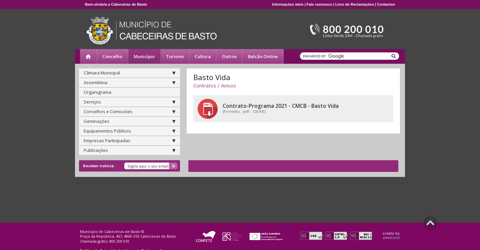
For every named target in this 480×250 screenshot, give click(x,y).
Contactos (386, 4)
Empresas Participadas (129, 141)
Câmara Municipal (129, 73)
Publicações (129, 150)
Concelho (112, 56)
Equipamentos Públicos (129, 131)
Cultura (203, 56)
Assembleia (129, 82)
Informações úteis (287, 4)
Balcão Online (263, 56)
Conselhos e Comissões (129, 111)
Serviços (129, 102)
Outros (229, 56)
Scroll (430, 223)
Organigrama (97, 92)
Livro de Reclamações (354, 4)
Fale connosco (319, 4)
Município (144, 56)
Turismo (175, 56)
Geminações (129, 121)
